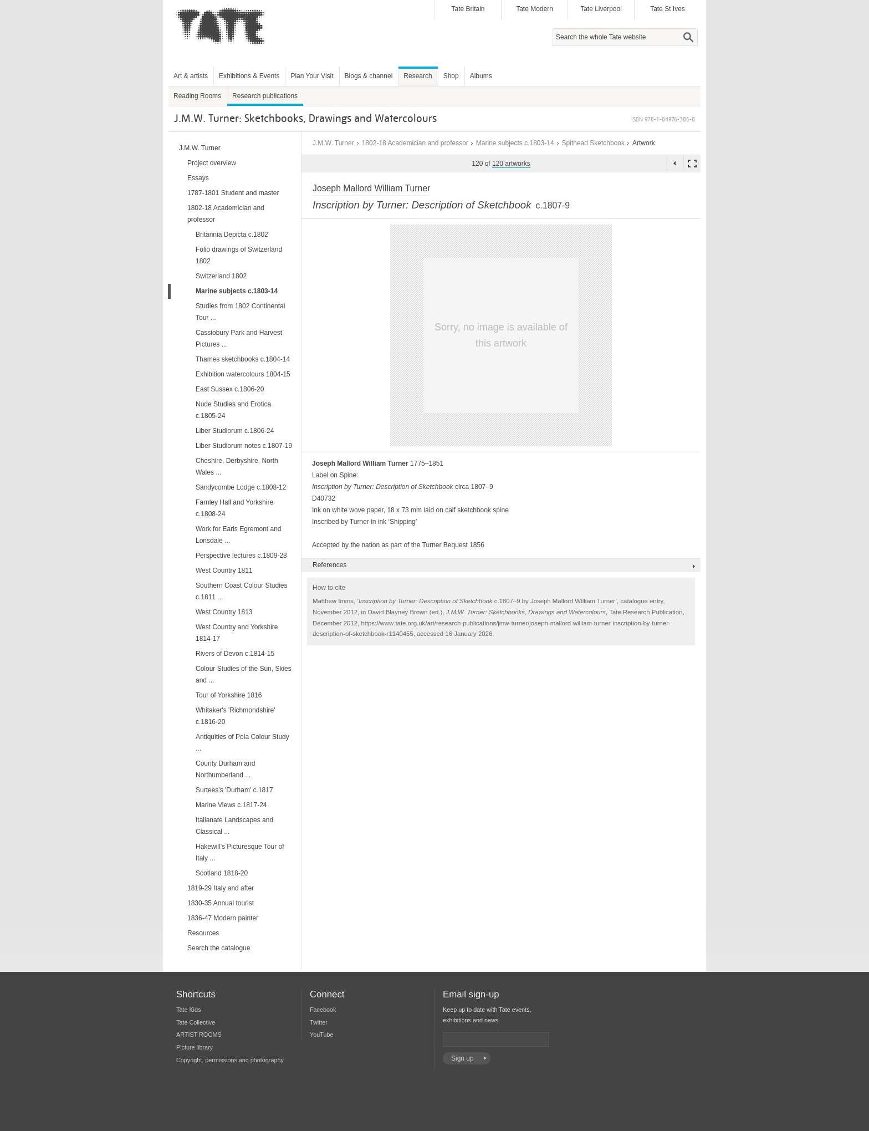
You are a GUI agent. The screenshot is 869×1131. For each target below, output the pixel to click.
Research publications (265, 96)
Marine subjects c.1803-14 (515, 143)
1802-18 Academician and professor (415, 143)
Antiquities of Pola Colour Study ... (242, 742)
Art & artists (190, 76)
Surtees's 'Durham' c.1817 (234, 790)
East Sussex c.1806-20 (230, 389)
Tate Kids (188, 1009)
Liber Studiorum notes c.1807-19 (244, 446)
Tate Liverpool (601, 9)
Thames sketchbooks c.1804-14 (243, 359)
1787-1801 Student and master (233, 193)
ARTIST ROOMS (199, 1034)
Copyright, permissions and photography (230, 1060)
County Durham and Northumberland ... (225, 769)
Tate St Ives (667, 9)
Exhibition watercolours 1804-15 (243, 374)
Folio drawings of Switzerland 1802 (239, 255)
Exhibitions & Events (249, 76)
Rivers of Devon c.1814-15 (235, 654)
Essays (198, 178)
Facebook (323, 1009)
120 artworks (511, 163)
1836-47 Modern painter (222, 918)
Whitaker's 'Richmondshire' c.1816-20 (235, 716)
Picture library (194, 1047)
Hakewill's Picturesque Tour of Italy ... (240, 852)
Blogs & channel (369, 76)
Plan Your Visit (311, 76)
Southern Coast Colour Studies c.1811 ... (241, 591)
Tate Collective (195, 1022)
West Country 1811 (224, 570)
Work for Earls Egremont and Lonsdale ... (239, 534)
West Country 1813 (224, 612)
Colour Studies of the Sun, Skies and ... (244, 674)
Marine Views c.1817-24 (231, 805)
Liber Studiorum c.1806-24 (235, 431)
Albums (481, 76)
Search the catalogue (218, 948)
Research (417, 76)
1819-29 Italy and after (220, 888)
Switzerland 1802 (221, 276)
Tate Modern (534, 9)
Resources (203, 933)
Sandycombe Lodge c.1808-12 (241, 487)
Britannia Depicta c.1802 (232, 234)
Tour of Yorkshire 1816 (229, 695)
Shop (451, 76)
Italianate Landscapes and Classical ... (234, 825)
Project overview (211, 163)
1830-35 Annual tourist (220, 903)
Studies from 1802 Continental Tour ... (240, 312)
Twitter (319, 1022)
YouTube (321, 1034)
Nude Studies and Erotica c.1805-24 (233, 410)
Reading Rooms (197, 96)
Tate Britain (467, 9)
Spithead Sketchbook (593, 143)
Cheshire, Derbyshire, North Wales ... (237, 466)
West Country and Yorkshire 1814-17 (237, 633)
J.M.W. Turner (333, 143)
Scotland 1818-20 (222, 873)
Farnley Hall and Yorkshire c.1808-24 (234, 508)
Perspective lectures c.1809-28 (241, 555)
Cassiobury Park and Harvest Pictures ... (239, 338)
